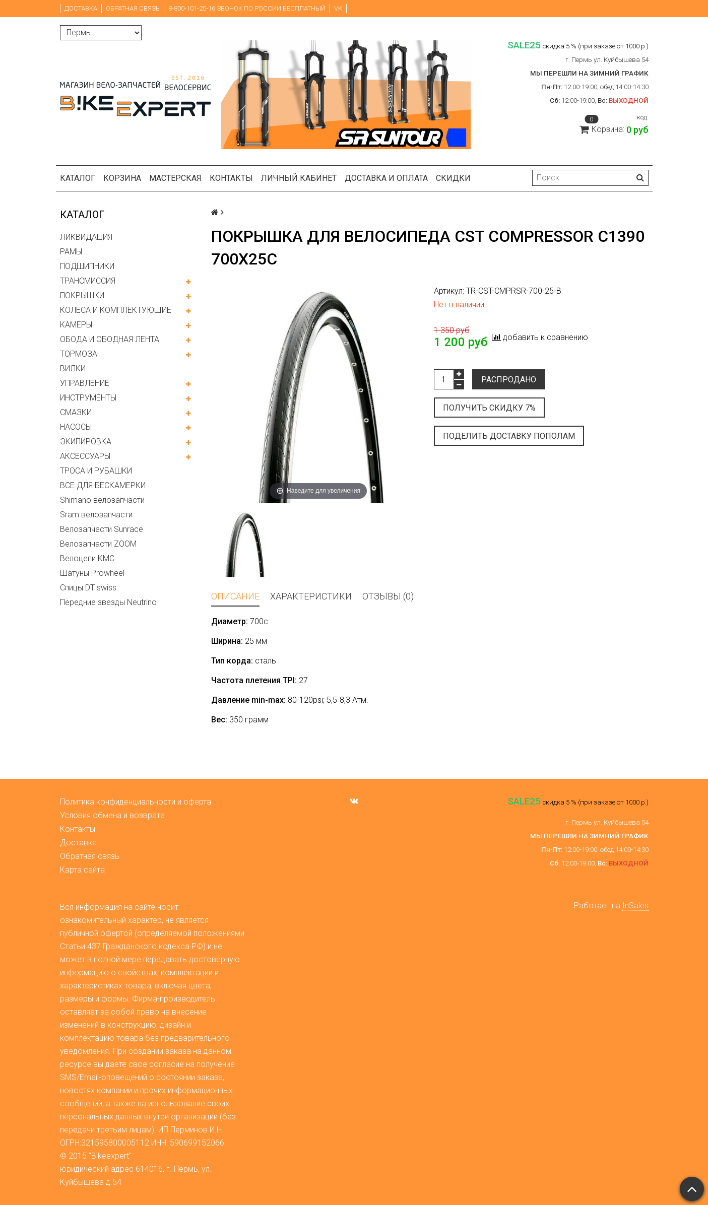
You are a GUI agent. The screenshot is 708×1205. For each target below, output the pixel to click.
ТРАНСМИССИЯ (87, 281)
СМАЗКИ (76, 412)
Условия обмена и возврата (112, 815)
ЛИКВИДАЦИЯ (86, 237)
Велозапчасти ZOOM (98, 544)
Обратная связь (133, 8)
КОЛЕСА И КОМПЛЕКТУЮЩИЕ (115, 310)
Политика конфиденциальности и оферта (135, 802)
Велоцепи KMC (87, 558)
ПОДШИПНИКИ (87, 266)
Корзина (122, 178)
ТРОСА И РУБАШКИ (96, 471)
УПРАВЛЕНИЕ (84, 383)
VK (338, 8)
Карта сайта (82, 870)
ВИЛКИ (73, 368)
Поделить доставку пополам (509, 436)
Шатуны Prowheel (92, 573)
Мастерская (175, 178)
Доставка (81, 8)
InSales (635, 905)
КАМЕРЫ (76, 324)
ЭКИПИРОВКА (85, 441)
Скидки (453, 178)
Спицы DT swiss (88, 587)
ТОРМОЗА (78, 354)
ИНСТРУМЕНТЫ (88, 398)
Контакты (231, 178)
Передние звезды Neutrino (108, 602)
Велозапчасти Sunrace (101, 529)
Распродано (508, 379)
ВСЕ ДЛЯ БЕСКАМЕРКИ (103, 485)
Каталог (77, 178)
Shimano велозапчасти (102, 500)
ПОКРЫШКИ (82, 295)
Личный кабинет (299, 178)
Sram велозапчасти (96, 514)
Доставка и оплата (386, 178)
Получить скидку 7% (489, 408)
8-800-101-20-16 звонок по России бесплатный (247, 8)
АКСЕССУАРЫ (85, 456)
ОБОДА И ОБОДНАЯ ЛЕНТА (109, 339)
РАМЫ (71, 251)
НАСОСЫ (76, 427)
